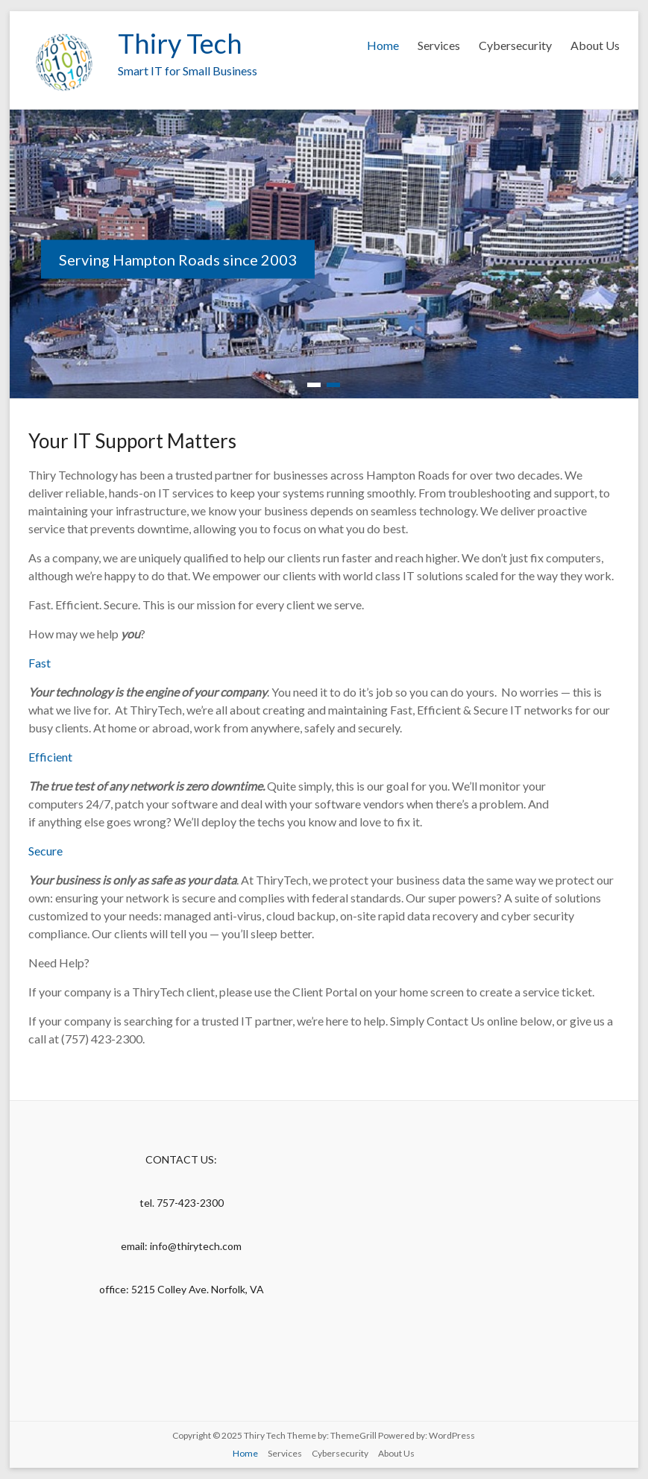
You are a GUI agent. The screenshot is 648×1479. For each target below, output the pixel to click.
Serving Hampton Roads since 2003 (178, 260)
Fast (39, 663)
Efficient (50, 757)
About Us (595, 45)
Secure (45, 851)
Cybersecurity (515, 45)
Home (383, 45)
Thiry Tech (180, 43)
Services (439, 45)
